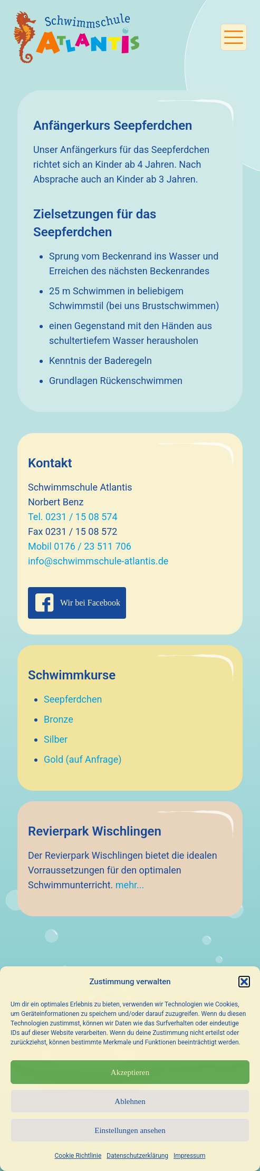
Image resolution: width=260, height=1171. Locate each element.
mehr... (130, 884)
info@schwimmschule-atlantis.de (98, 561)
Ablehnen (129, 1101)
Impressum (189, 1155)
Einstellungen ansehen (130, 1130)
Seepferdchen (73, 699)
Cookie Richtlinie (78, 1155)
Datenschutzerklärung (137, 1155)
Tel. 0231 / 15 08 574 (73, 516)
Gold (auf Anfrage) (83, 759)
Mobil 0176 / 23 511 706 (79, 546)
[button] (244, 981)
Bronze (58, 719)
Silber (56, 739)
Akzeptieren (130, 1072)
